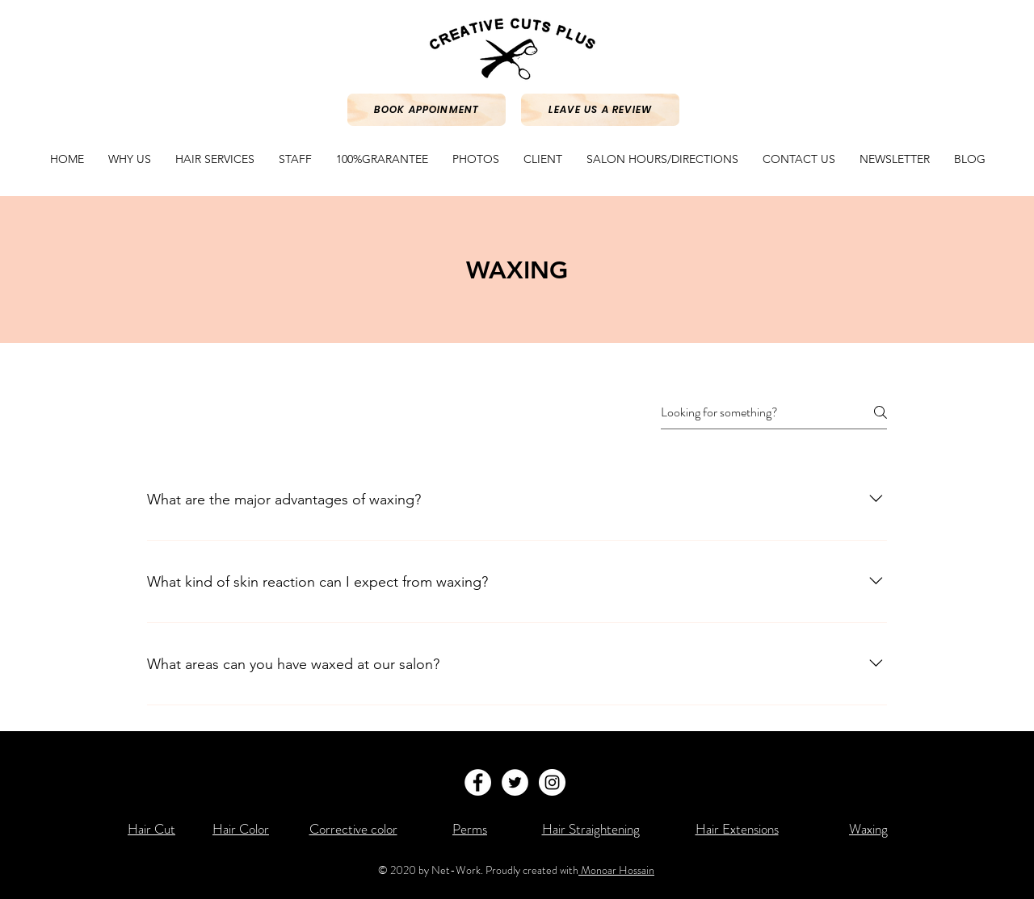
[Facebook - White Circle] (477, 782)
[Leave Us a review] (600, 110)
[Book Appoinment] (426, 110)
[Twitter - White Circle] (515, 782)
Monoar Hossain (616, 870)
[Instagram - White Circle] (552, 782)
